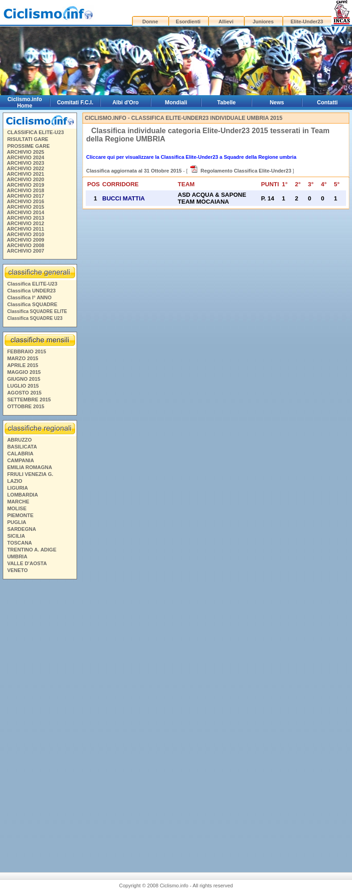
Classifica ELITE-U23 (32, 283)
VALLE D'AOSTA (27, 563)
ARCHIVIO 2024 (25, 157)
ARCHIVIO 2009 (25, 240)
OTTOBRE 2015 (25, 406)
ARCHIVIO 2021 (25, 174)
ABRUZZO (19, 440)
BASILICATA (22, 446)
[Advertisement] (39, 722)
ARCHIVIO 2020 (25, 179)
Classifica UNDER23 (31, 290)
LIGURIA (17, 488)
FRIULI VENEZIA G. (30, 474)
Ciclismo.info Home (24, 102)
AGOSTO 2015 (24, 392)
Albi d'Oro (125, 102)
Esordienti (188, 21)
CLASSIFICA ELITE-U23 (35, 132)
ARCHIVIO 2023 (25, 163)
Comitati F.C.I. (75, 102)
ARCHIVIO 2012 (25, 223)
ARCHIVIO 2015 (25, 207)
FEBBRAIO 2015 (26, 351)
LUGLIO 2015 (23, 386)
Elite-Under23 (307, 21)
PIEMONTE (20, 515)
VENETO (17, 570)
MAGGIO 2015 (24, 372)
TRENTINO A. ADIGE (31, 549)
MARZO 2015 (22, 358)
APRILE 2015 (22, 365)
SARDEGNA (21, 529)
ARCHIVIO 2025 (25, 152)
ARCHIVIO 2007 (25, 251)
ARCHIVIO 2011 (25, 229)
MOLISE (17, 508)
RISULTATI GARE (28, 139)
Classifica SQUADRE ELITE (37, 311)
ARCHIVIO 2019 (25, 185)
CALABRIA (20, 453)
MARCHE (18, 501)
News (277, 102)
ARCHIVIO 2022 (25, 168)
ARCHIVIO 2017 (25, 196)
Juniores (263, 21)
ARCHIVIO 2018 (25, 190)
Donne (150, 21)
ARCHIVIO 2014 (25, 212)
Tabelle (226, 102)
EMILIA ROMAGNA (29, 467)
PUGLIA (17, 522)
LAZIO (14, 481)
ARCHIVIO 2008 (25, 245)
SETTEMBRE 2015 (29, 399)
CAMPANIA (20, 460)
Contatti (327, 102)
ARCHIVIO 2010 (25, 234)
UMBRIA (17, 556)
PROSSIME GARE (28, 146)
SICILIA (16, 536)
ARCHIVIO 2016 (25, 201)
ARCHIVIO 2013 (25, 218)
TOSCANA (19, 542)
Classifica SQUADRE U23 (35, 318)
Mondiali (176, 102)
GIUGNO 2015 (23, 379)
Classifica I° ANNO (29, 297)
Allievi (226, 21)
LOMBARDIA (22, 494)
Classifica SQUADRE (32, 304)
